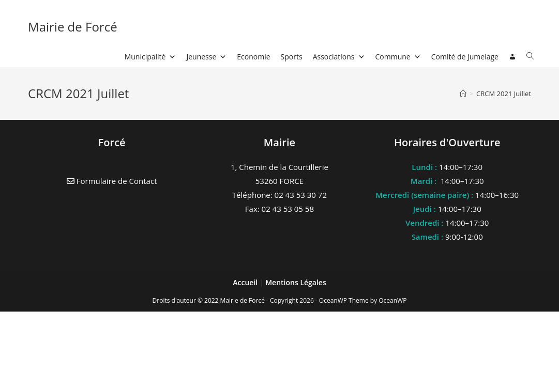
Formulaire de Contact (112, 181)
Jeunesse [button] (206, 56)
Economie (253, 56)
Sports (292, 56)
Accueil (246, 282)
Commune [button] (398, 56)
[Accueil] (463, 93)
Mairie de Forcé (72, 26)
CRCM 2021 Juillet (503, 93)
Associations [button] (339, 56)
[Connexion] (512, 57)
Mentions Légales (295, 282)
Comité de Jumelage (464, 56)
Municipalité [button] (150, 56)
